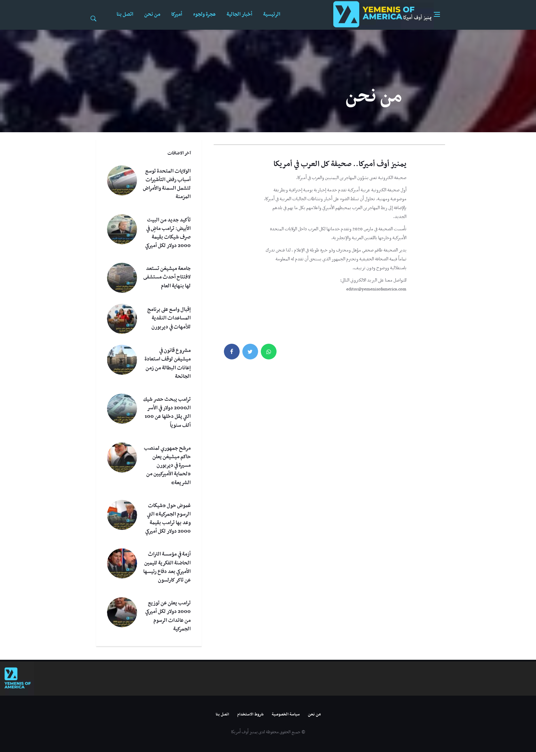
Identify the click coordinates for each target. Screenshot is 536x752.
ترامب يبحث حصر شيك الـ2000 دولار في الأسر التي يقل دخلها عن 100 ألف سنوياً (167, 412)
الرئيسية (271, 14)
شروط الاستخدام (250, 714)
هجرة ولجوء (204, 14)
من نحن (152, 14)
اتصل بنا (125, 14)
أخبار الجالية (239, 14)
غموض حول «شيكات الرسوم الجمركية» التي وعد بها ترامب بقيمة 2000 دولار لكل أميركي (168, 518)
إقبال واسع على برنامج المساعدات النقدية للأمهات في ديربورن (169, 318)
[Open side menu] (437, 14)
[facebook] (232, 351)
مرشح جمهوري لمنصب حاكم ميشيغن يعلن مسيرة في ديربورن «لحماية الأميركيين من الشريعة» (167, 465)
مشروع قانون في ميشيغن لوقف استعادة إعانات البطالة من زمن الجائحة (168, 363)
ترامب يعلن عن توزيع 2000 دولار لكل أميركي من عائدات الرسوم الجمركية (168, 616)
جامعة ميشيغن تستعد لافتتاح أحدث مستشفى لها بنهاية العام (167, 277)
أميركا (176, 14)
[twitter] (250, 351)
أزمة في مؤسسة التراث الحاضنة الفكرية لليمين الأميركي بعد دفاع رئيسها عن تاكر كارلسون (167, 567)
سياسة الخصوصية (286, 714)
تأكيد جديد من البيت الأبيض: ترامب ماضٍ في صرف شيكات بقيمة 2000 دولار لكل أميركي (168, 233)
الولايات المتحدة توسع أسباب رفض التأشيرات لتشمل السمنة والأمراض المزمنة (167, 184)
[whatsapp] (269, 351)
